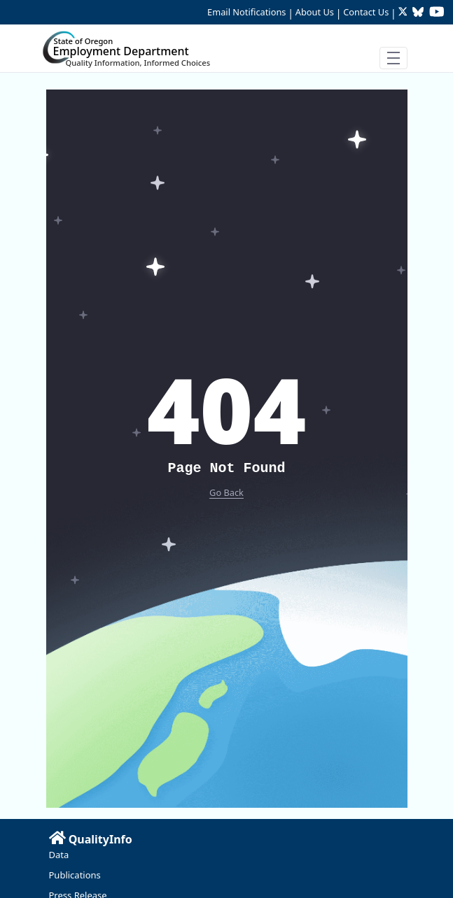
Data (59, 854)
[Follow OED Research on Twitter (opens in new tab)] (404, 13)
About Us (314, 12)
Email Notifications (246, 12)
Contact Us (366, 12)
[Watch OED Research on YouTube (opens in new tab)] (436, 13)
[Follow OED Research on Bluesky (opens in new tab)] (418, 13)
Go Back (226, 492)
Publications (75, 875)
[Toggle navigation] (393, 58)
